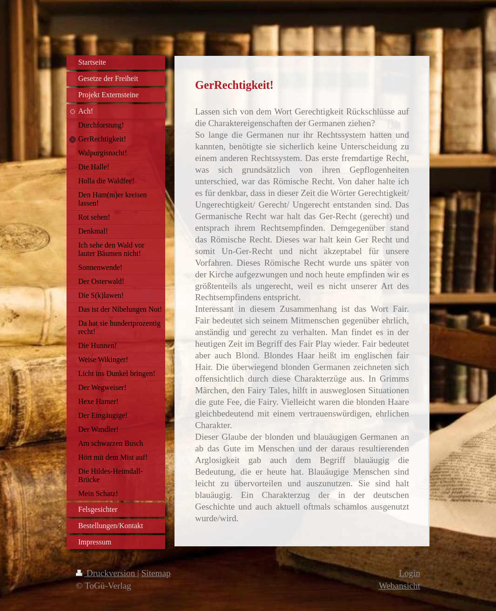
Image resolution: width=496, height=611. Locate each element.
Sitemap (156, 573)
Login (409, 573)
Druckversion (106, 573)
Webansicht (399, 586)
